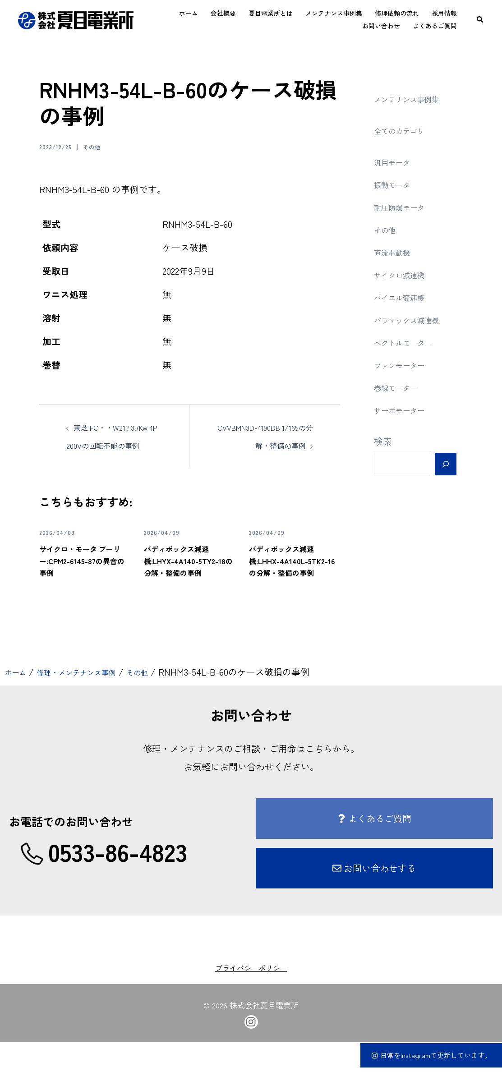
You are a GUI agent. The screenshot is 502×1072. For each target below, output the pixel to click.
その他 (103, 146)
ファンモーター (405, 364)
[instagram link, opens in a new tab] (251, 1050)
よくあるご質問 (435, 25)
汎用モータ (396, 161)
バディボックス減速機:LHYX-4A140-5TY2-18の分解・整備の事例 (188, 583)
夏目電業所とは (271, 13)
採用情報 (444, 13)
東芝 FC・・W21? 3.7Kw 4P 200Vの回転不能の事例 (112, 444)
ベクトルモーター (410, 342)
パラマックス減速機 (414, 319)
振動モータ (396, 184)
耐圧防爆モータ (405, 206)
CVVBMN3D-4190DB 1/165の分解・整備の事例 (266, 444)
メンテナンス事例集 (333, 13)
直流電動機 (396, 251)
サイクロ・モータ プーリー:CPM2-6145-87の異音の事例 (80, 583)
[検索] (445, 464)
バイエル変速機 (405, 297)
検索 (383, 441)
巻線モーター (401, 387)
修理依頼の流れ (397, 13)
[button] (480, 19)
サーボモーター (405, 409)
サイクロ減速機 (405, 274)
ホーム (188, 13)
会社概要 (223, 13)
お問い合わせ (381, 25)
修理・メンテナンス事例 (91, 702)
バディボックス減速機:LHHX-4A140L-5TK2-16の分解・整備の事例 (293, 583)
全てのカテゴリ (405, 130)
